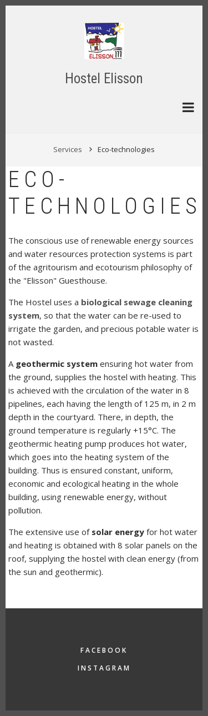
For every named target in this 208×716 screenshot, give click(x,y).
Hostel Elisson (104, 78)
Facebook (104, 650)
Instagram (104, 668)
